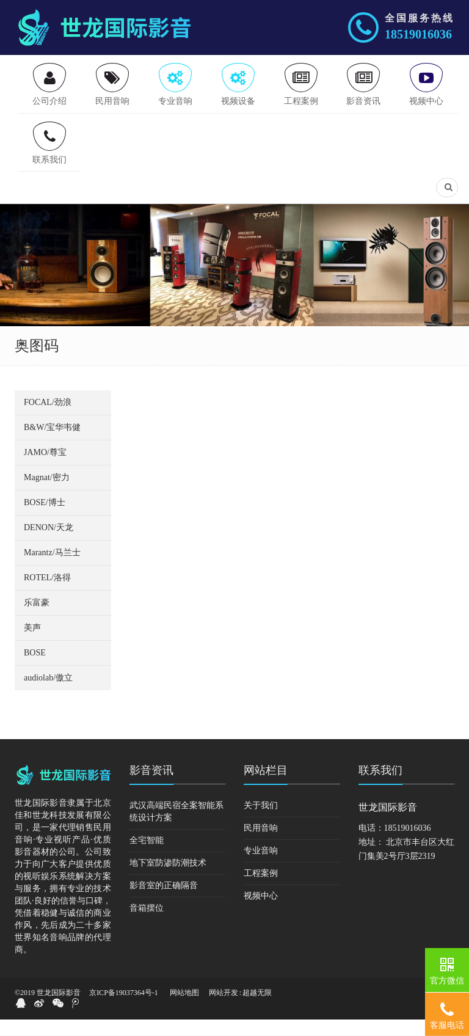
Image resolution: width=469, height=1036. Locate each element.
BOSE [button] (35, 669)
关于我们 (261, 821)
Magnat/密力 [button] (47, 493)
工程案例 (261, 889)
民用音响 (261, 844)
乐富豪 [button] (36, 619)
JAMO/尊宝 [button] (45, 468)
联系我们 (380, 787)
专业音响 (261, 867)
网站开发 (223, 1009)
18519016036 (418, 34)
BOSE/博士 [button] (44, 518)
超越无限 (257, 1009)
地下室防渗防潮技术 (167, 879)
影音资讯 (151, 787)
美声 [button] (32, 644)
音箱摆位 (146, 924)
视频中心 (261, 912)
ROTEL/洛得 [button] (47, 594)
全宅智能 (146, 856)
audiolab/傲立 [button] (48, 694)
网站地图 (184, 1009)
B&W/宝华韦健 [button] (52, 443)
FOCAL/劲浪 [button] (47, 418)
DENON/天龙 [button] (48, 544)
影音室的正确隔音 (163, 901)
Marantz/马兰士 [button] (52, 569)
